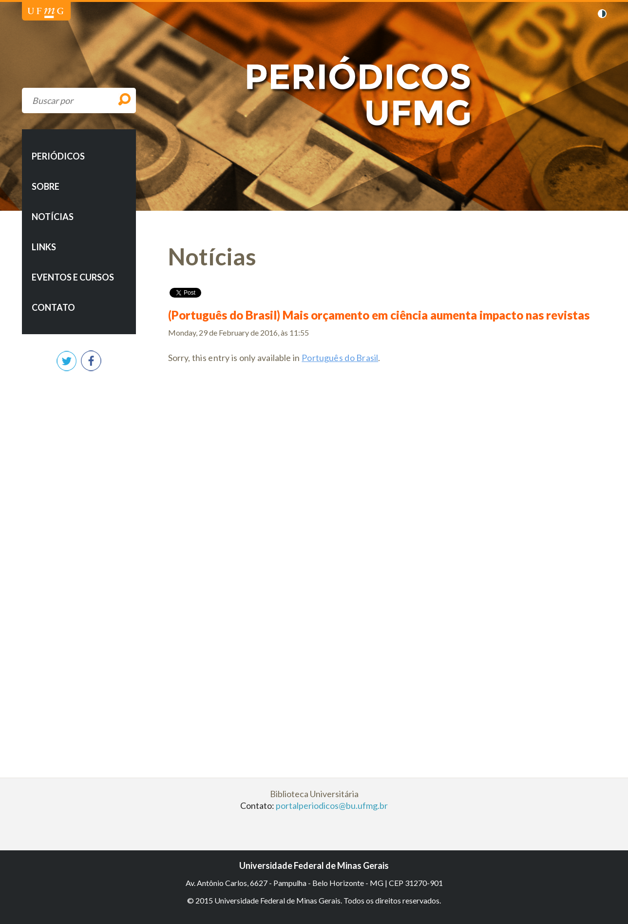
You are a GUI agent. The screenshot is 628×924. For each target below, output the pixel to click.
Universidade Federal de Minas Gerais (45, 13)
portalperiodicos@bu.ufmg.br (332, 805)
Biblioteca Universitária (314, 793)
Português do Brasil (340, 357)
